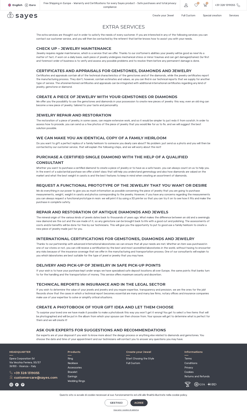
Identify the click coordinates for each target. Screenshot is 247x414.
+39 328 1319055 (24, 373)
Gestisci (116, 402)
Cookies (189, 372)
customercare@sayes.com (33, 377)
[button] (15, 5)
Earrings (72, 376)
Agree (139, 402)
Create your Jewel (163, 15)
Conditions (190, 363)
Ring (70, 358)
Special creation (212, 15)
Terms (188, 358)
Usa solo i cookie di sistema (126, 410)
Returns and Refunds (197, 376)
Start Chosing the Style (140, 358)
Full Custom (188, 15)
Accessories (75, 367)
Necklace (73, 363)
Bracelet (72, 372)
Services (234, 15)
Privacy (188, 367)
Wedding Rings (76, 381)
